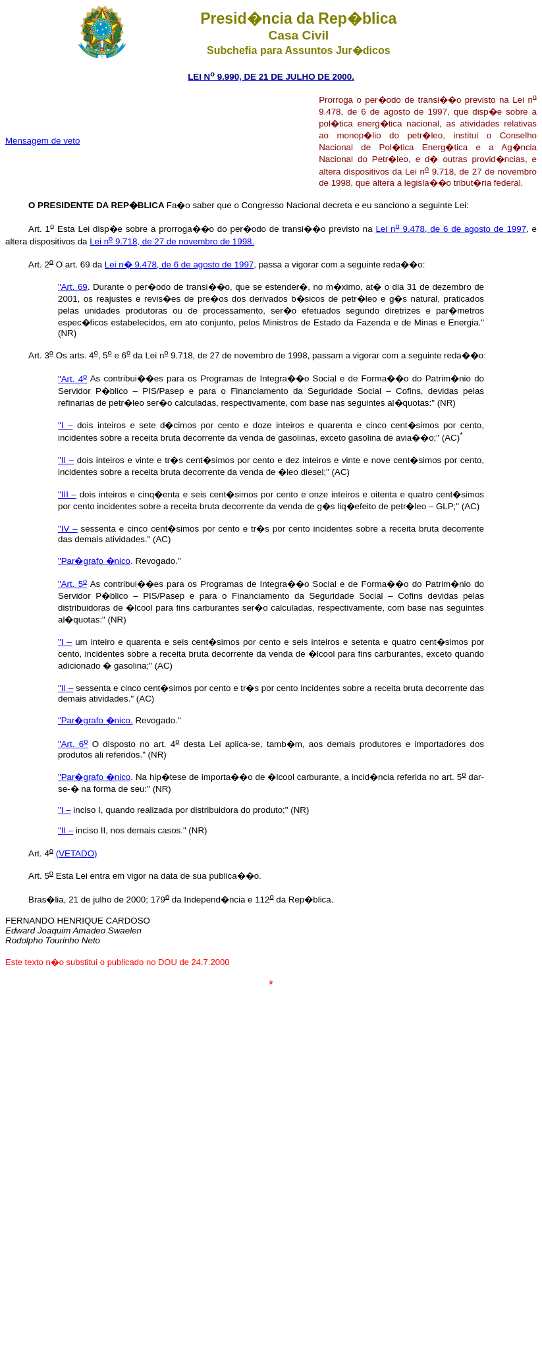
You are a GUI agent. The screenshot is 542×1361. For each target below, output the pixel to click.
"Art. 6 (73, 744)
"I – (65, 425)
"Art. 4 (72, 379)
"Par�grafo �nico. (95, 720)
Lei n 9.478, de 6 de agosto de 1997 (450, 229)
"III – (67, 494)
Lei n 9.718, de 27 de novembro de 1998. (172, 241)
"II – (66, 460)
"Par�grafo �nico (94, 561)
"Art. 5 (72, 584)
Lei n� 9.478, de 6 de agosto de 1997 (179, 264)
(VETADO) (76, 853)
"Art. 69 (73, 287)
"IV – (68, 529)
